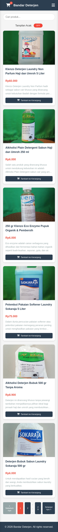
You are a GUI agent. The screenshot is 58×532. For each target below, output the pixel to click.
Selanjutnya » (48, 508)
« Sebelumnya (9, 508)
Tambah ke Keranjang (29, 100)
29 (38, 508)
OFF (38, 25)
